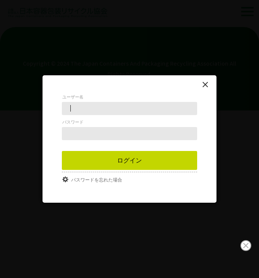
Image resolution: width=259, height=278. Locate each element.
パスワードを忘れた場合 (96, 180)
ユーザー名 (72, 97)
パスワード (72, 122)
